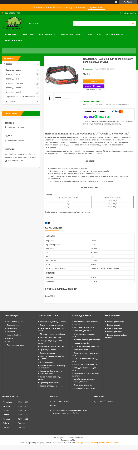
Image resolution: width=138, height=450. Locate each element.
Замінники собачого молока (52, 346)
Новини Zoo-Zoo (14, 335)
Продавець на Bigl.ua (69, 440)
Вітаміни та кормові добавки (52, 334)
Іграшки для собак (48, 350)
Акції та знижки (13, 40)
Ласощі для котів (81, 350)
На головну (11, 34)
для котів (93, 34)
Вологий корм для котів (84, 327)
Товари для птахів (13, 88)
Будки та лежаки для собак (51, 325)
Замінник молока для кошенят (87, 340)
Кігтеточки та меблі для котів (86, 346)
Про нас (10, 342)
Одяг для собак (46, 362)
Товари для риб (12, 79)
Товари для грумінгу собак (51, 386)
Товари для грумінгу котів (85, 388)
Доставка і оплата (14, 325)
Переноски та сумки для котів (86, 364)
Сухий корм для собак (49, 383)
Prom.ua (82, 438)
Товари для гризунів (14, 83)
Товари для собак (70, 34)
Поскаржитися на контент (86, 443)
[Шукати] (133, 23)
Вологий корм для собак (50, 337)
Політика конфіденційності (108, 443)
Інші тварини (113, 34)
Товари (9, 64)
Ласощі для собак (47, 353)
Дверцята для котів (82, 331)
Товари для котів (13, 74)
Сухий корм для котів (83, 385)
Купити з (93, 86)
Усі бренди (10, 101)
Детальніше (96, 7)
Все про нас (46, 34)
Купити (94, 81)
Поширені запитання (15, 345)
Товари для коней (13, 92)
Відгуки (10, 338)
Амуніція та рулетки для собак (53, 322)
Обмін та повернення (15, 322)
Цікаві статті (12, 328)
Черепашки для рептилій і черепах (20, 97)
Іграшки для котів (81, 343)
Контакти (28, 34)
